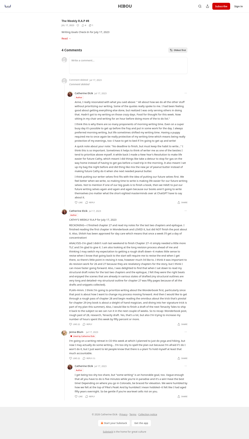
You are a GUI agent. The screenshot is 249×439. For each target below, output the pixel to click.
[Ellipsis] (185, 93)
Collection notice (147, 414)
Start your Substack (113, 423)
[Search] (199, 6)
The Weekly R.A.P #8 (75, 21)
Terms (132, 414)
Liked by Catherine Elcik (82, 336)
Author (79, 97)
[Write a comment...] (128, 65)
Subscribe (221, 6)
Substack (108, 431)
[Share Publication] (207, 6)
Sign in (238, 6)
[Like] (78, 25)
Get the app (141, 423)
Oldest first (178, 50)
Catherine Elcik (84, 93)
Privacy (123, 414)
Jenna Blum (76, 332)
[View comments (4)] (84, 25)
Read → (66, 38)
